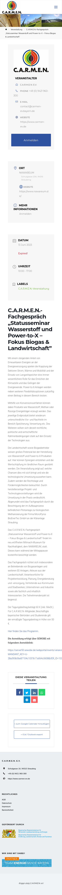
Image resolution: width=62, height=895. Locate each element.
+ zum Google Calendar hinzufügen (31, 723)
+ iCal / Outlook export (32, 734)
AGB (4, 800)
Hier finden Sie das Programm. (23, 631)
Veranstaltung (16, 29)
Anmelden (31, 140)
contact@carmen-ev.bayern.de (30, 109)
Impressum (6, 807)
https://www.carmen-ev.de (19, 779)
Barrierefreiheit (7, 810)
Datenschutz (7, 803)
